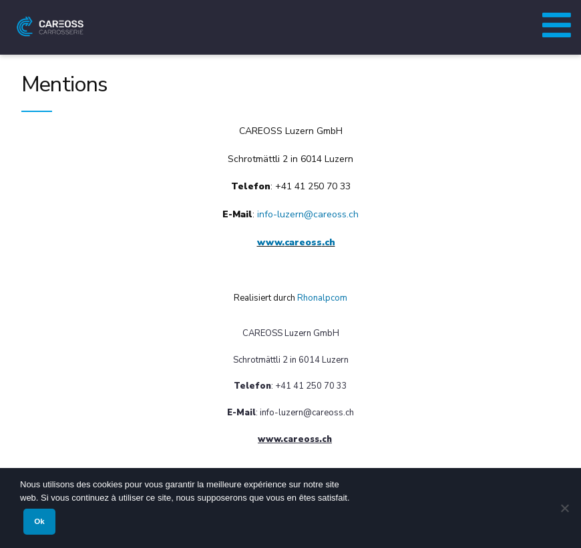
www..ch (296, 242)
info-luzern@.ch (308, 214)
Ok (39, 521)
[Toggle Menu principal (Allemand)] (556, 21)
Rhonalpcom (322, 298)
